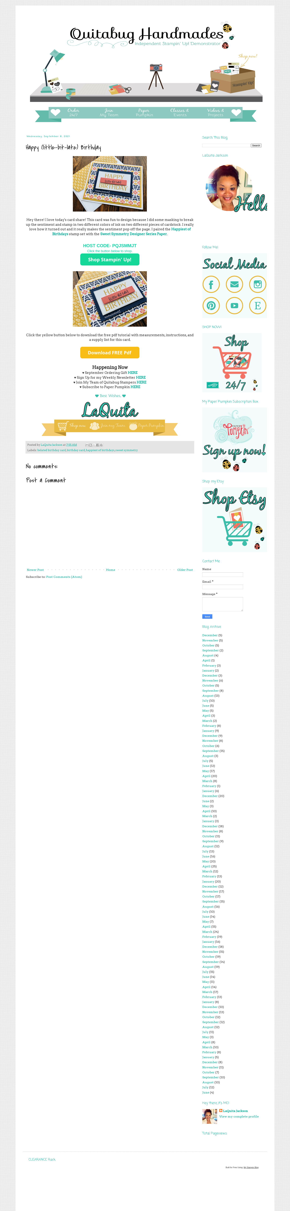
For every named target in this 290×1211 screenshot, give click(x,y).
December (210, 635)
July (205, 700)
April (206, 660)
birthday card (76, 450)
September (210, 650)
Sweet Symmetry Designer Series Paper (133, 234)
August (208, 655)
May (205, 710)
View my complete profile (239, 1116)
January (208, 670)
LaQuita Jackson (235, 1111)
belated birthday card (51, 450)
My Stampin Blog (251, 1167)
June (205, 705)
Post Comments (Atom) (64, 577)
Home (110, 570)
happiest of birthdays (100, 450)
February (209, 665)
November (210, 640)
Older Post (185, 570)
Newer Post (35, 570)
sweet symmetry (126, 450)
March (207, 721)
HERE (141, 377)
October (208, 645)
